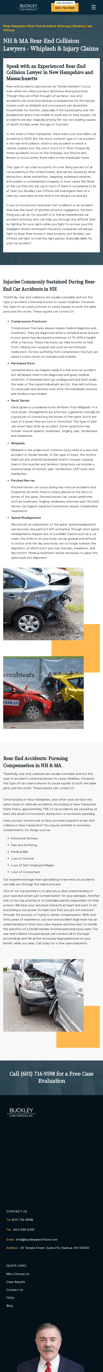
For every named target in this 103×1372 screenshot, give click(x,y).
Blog (9, 1305)
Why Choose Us (17, 1274)
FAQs (10, 1298)
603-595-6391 (24, 1229)
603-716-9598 (22, 1220)
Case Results (15, 1282)
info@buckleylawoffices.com (37, 1239)
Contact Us (14, 1290)
